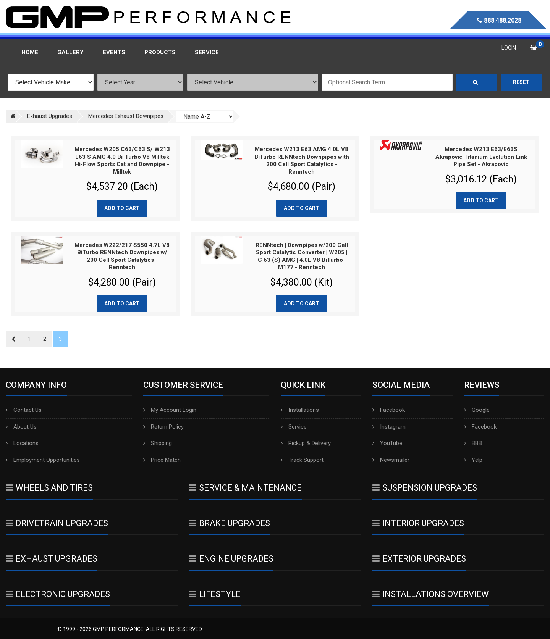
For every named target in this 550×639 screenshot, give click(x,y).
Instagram (389, 426)
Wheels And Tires (49, 487)
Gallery (70, 52)
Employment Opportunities (43, 460)
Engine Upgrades (231, 558)
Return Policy (163, 426)
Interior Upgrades (418, 523)
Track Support (302, 460)
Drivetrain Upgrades (57, 523)
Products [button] (160, 52)
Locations (22, 443)
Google (477, 410)
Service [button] (207, 52)
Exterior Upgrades (419, 558)
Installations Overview (430, 594)
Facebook (388, 410)
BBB (473, 443)
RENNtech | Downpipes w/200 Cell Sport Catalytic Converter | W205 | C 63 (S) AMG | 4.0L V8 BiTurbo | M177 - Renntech (302, 256)
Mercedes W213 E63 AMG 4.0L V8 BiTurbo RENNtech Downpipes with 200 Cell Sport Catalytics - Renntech (301, 160)
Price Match (162, 460)
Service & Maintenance (245, 487)
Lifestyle (215, 594)
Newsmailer (390, 460)
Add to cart (122, 208)
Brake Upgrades (229, 523)
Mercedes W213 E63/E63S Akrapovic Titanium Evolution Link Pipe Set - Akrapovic (481, 157)
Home (29, 52)
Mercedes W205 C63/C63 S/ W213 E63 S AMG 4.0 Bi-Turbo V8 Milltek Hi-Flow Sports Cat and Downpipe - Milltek (122, 160)
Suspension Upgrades (424, 487)
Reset (521, 82)
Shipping (157, 443)
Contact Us (24, 410)
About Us (21, 426)
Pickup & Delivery (306, 443)
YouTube (387, 443)
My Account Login (169, 410)
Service (294, 426)
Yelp (473, 460)
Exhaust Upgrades (51, 558)
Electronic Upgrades (58, 594)
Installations (300, 410)
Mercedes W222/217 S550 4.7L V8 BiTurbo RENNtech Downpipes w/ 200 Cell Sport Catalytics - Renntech (122, 256)
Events (114, 52)
